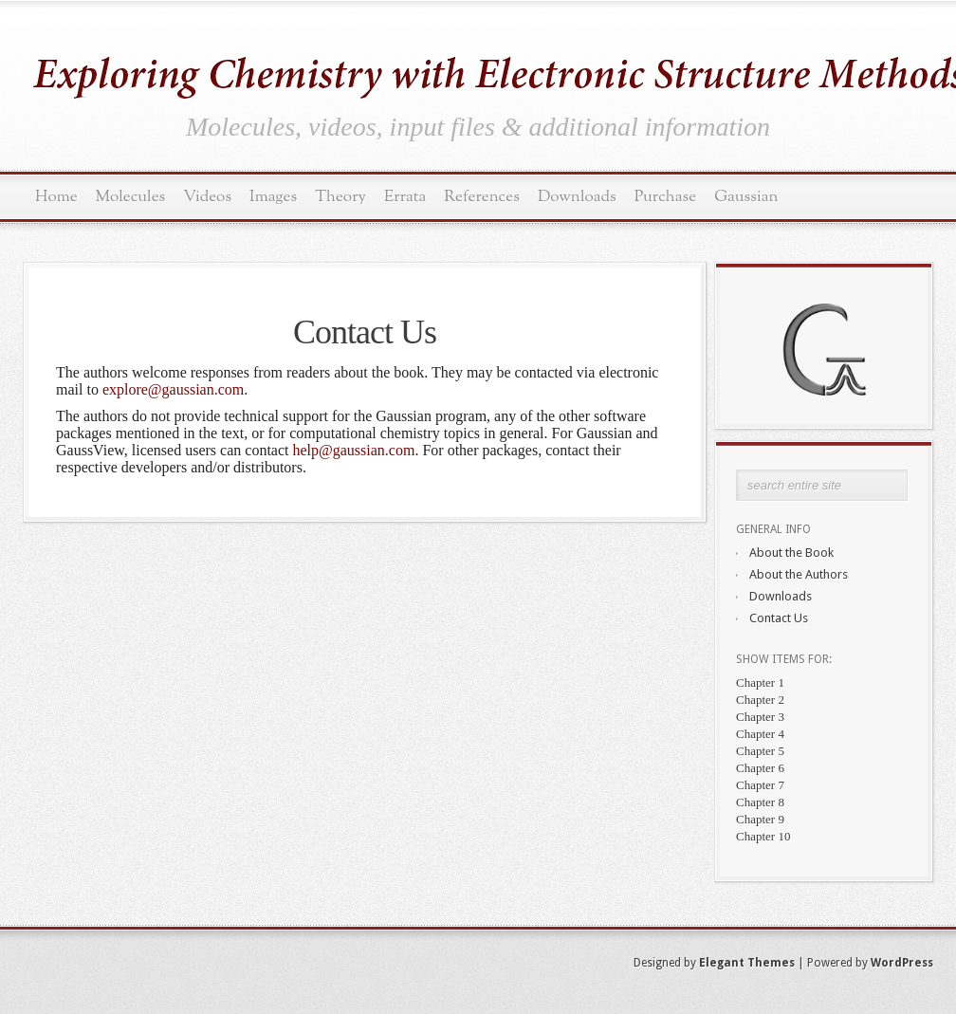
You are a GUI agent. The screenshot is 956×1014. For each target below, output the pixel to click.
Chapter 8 (760, 802)
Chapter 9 (760, 819)
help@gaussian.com (353, 450)
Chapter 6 (760, 768)
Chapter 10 (763, 836)
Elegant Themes (747, 962)
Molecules (131, 197)
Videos (207, 197)
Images (273, 197)
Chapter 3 (760, 717)
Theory (340, 197)
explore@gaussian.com (173, 389)
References (482, 197)
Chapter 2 (760, 699)
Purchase (665, 197)
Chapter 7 (760, 785)
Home (56, 197)
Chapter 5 (760, 751)
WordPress (902, 962)
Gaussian (746, 197)
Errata (405, 197)
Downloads (577, 197)
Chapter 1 (760, 682)
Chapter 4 (760, 734)
